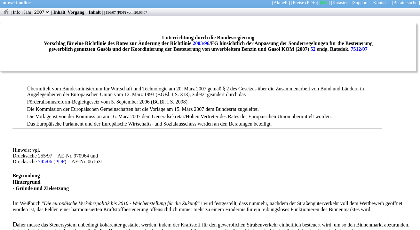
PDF (121, 12)
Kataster (340, 2)
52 (313, 49)
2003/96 (201, 43)
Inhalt (59, 12)
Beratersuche (405, 2)
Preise (298, 2)
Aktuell (280, 2)
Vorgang (76, 12)
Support (360, 2)
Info (16, 12)
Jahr (37, 12)
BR (324, 2)
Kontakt (380, 2)
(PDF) (311, 2)
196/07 (111, 12)
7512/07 (359, 49)
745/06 (45, 161)
